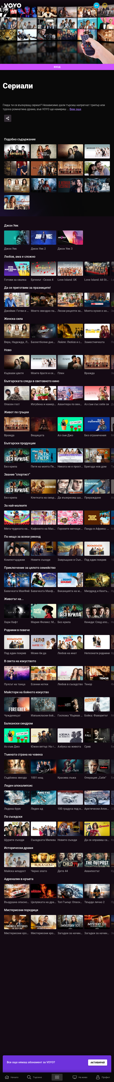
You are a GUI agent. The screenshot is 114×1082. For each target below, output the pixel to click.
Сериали (18, 85)
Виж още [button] (75, 109)
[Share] (7, 118)
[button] (11, 1077)
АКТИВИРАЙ (98, 1062)
